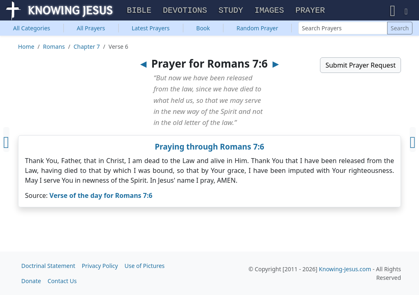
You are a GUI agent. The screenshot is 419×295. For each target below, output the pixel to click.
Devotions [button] (185, 10)
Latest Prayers (151, 29)
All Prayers (91, 29)
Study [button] (231, 10)
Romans (54, 47)
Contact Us (62, 281)
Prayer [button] (310, 10)
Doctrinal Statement (48, 266)
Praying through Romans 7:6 (209, 147)
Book (203, 29)
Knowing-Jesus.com (345, 269)
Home (26, 47)
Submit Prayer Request (360, 65)
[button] (392, 10)
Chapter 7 (87, 47)
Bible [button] (139, 10)
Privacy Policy (100, 266)
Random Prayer (257, 29)
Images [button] (269, 10)
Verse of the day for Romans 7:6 (101, 196)
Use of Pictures (144, 266)
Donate (31, 281)
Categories (31, 29)
